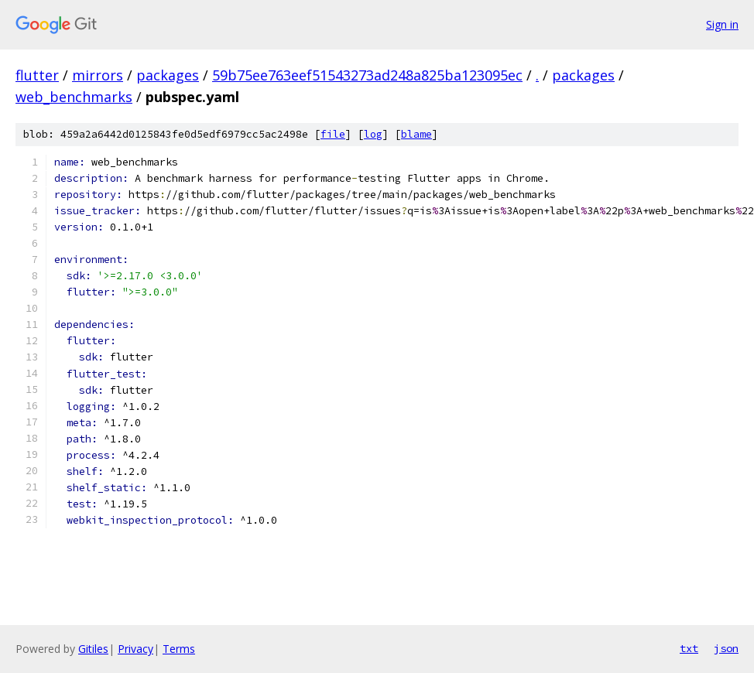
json (726, 648)
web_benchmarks (73, 96)
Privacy (135, 648)
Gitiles (93, 648)
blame (416, 134)
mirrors (97, 75)
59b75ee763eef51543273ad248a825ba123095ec (367, 75)
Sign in (722, 24)
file (332, 134)
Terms (179, 648)
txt (689, 648)
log (373, 134)
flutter (37, 75)
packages (167, 75)
